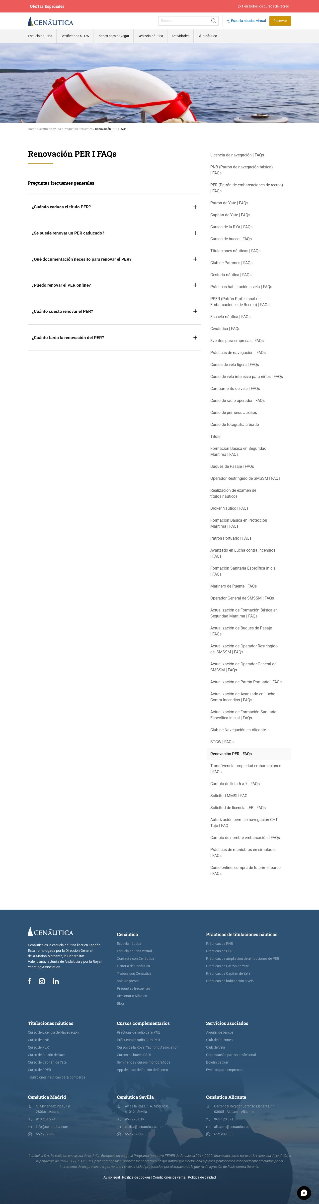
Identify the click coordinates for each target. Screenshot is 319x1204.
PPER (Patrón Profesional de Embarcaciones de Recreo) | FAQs (239, 301)
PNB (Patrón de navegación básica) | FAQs (241, 170)
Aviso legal (111, 1177)
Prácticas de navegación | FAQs (238, 352)
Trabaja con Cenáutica (134, 973)
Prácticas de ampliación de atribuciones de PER (242, 959)
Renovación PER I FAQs (231, 753)
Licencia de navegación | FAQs (237, 155)
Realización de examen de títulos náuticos (233, 493)
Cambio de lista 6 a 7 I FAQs (235, 783)
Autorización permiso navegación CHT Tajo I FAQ (244, 822)
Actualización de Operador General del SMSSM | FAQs (243, 667)
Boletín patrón (217, 1062)
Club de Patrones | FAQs (231, 262)
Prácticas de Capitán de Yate (228, 973)
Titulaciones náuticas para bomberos (56, 1077)
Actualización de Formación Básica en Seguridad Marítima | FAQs (244, 613)
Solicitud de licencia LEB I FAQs (238, 807)
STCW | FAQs (222, 741)
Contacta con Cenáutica (135, 959)
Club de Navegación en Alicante (238, 729)
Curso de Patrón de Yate (46, 1055)
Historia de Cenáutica (133, 966)
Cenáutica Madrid (47, 1097)
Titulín (216, 436)
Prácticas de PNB (219, 944)
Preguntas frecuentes (133, 988)
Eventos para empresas (224, 1070)
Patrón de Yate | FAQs (229, 203)
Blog (120, 1003)
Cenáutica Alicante (226, 1097)
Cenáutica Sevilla (135, 1097)
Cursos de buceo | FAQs (231, 239)
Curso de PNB (38, 1040)
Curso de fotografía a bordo (234, 424)
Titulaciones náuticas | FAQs (235, 250)
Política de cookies (136, 1177)
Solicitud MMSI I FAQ (228, 795)
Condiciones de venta (169, 1177)
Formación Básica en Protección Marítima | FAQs (238, 523)
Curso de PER (38, 1047)
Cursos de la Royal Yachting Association (147, 1047)
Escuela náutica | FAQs (230, 316)
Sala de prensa (128, 981)
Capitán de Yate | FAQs (230, 215)
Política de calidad (202, 1177)
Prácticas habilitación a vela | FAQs (241, 286)
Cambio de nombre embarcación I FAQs (245, 837)
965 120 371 (224, 1119)
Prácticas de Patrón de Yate (227, 966)
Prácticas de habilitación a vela (230, 981)
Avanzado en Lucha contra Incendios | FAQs (242, 553)
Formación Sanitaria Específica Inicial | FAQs (243, 571)
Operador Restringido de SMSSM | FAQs (245, 478)
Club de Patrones (219, 1040)
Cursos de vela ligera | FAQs (234, 364)
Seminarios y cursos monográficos (143, 1062)
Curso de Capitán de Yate (47, 1062)
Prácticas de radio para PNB (138, 1032)
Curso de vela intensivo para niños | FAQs (246, 376)
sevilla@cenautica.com (142, 1127)
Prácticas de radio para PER (138, 1040)
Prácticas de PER (219, 951)
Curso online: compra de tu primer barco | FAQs (245, 870)
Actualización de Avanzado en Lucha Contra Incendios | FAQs (242, 697)
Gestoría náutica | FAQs (230, 274)
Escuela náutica (129, 944)
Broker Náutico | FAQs (229, 508)
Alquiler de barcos (220, 1032)
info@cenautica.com (52, 1127)
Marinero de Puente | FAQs (233, 586)
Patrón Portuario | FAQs (230, 538)
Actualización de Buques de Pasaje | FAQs (241, 631)
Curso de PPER (39, 1070)
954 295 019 (134, 1119)
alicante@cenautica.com (233, 1127)
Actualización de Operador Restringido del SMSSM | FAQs (244, 649)
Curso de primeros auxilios (233, 412)
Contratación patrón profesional (231, 1055)
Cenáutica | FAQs (225, 328)
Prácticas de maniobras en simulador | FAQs (243, 852)
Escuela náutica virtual (246, 21)
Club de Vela (215, 1047)
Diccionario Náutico (132, 996)
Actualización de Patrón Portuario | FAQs (246, 682)
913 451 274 (45, 1119)
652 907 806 (45, 1134)
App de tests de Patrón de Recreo (142, 1070)
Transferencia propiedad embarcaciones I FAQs (245, 768)
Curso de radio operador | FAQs (237, 400)
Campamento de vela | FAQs (235, 388)
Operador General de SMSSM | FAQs (242, 598)
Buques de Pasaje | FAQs (232, 466)
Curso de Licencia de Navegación (53, 1032)
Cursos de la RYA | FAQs (231, 227)
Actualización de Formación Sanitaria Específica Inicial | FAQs (243, 715)
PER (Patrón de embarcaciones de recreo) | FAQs (246, 188)
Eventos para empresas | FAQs (237, 340)
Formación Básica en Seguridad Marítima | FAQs (238, 451)
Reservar (280, 21)
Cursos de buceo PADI (134, 1055)
